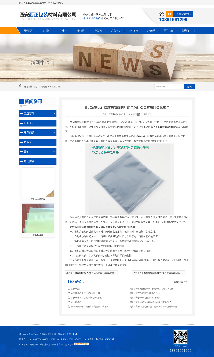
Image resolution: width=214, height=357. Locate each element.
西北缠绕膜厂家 (38, 199)
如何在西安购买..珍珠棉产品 (146, 293)
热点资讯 (29, 142)
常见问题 (29, 132)
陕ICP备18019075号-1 (106, 339)
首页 (36, 86)
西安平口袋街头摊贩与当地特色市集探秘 (152, 302)
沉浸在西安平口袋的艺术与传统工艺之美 (89, 306)
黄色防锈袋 (38, 235)
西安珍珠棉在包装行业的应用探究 (86, 297)
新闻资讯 (150, 30)
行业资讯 (29, 123)
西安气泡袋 (76, 288)
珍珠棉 (63, 30)
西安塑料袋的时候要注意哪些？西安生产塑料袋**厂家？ (100, 272)
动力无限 (69, 344)
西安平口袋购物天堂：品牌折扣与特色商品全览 (155, 306)
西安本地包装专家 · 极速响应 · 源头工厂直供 (153, 288)
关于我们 (168, 30)
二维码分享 (146, 114)
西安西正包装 (166, 126)
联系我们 (185, 30)
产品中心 (115, 30)
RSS (69, 334)
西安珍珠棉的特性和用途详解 (146, 297)
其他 (26, 151)
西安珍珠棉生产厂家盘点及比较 (85, 293)
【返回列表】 (178, 282)
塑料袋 (45, 30)
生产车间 (133, 30)
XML (75, 334)
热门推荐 (29, 161)
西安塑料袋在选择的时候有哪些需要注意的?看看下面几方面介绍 (171, 272)
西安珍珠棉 (113, 114)
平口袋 (80, 30)
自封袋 (141, 136)
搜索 (189, 87)
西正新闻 (55, 86)
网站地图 (62, 334)
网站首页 (28, 30)
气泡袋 (98, 30)
